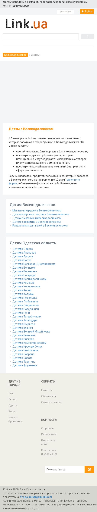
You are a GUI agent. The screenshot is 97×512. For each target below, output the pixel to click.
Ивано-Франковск (15, 419)
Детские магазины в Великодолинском (36, 218)
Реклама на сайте (48, 442)
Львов (12, 399)
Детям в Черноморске (26, 286)
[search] (40, 37)
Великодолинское (15, 54)
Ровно (12, 411)
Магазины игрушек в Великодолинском (36, 210)
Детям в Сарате (22, 357)
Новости (46, 390)
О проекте (47, 428)
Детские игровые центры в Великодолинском (41, 214)
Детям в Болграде (24, 275)
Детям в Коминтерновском (29, 342)
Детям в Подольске (24, 297)
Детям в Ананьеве (24, 252)
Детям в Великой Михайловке (31, 331)
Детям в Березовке (24, 271)
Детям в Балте (21, 260)
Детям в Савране (23, 354)
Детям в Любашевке (25, 301)
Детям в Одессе (22, 248)
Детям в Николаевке (25, 350)
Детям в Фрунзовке (24, 365)
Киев (11, 393)
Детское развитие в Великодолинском (36, 221)
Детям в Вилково (23, 339)
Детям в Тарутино (23, 361)
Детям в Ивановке (24, 335)
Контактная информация (49, 452)
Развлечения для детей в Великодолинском (40, 225)
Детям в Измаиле (23, 282)
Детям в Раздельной (25, 309)
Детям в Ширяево (23, 324)
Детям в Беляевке (24, 267)
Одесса (13, 405)
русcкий (65, 11)
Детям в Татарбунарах (26, 316)
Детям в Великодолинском (29, 278)
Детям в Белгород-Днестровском (33, 263)
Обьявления (49, 396)
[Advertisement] (48, 91)
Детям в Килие (21, 290)
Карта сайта (49, 434)
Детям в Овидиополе (25, 305)
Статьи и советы (51, 402)
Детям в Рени (21, 312)
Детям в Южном (22, 327)
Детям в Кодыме (23, 293)
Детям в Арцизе (22, 256)
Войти (87, 11)
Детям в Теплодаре (24, 320)
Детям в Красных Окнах (27, 346)
